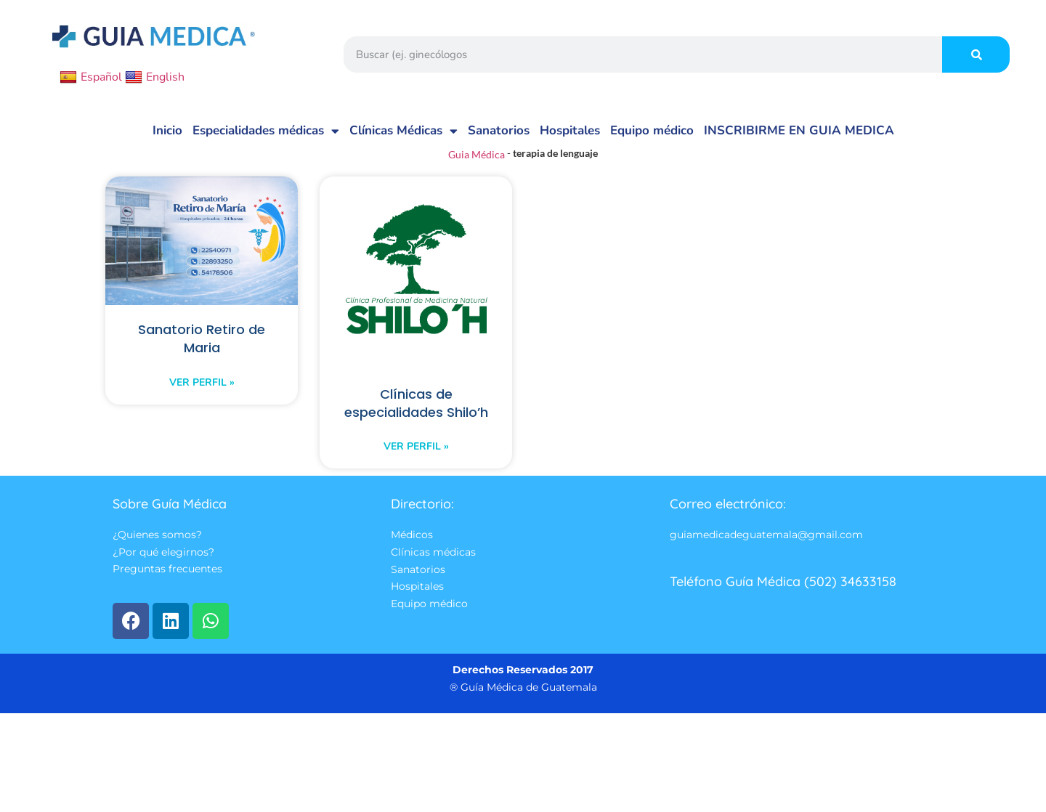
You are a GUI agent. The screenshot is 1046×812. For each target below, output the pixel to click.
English (155, 77)
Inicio (167, 130)
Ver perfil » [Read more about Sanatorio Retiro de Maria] (202, 384)
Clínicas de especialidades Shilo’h (416, 414)
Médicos (412, 557)
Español (91, 77)
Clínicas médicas (433, 575)
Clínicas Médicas (403, 131)
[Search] (976, 54)
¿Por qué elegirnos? (163, 575)
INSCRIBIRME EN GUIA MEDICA (799, 130)
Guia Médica (476, 154)
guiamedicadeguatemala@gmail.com (766, 557)
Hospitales (570, 130)
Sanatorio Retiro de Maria (201, 340)
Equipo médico (652, 130)
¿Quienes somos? (157, 557)
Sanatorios (499, 130)
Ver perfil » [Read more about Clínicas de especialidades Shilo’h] (416, 468)
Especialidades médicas (265, 131)
